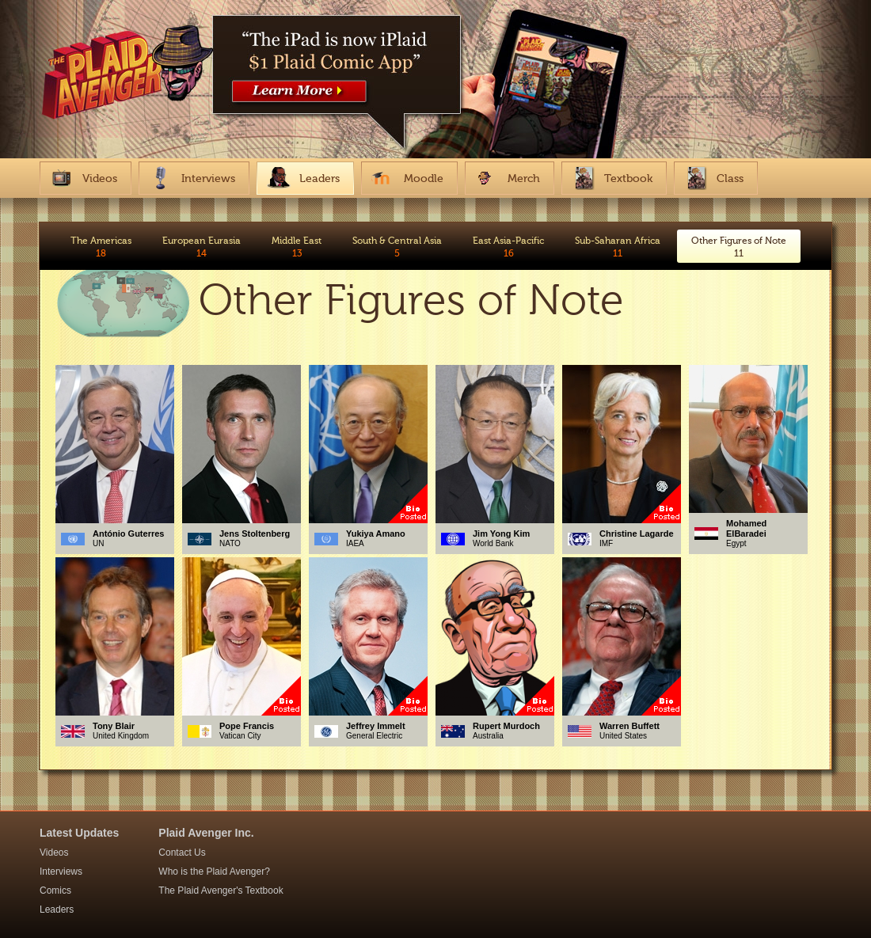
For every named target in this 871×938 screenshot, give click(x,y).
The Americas (100, 247)
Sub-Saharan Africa (617, 247)
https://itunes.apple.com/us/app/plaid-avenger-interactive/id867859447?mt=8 (340, 67)
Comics (55, 890)
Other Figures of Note (738, 247)
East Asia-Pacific (508, 247)
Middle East (296, 247)
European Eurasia (201, 247)
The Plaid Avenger (124, 81)
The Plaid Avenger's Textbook (220, 890)
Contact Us (181, 852)
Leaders (57, 909)
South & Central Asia (397, 247)
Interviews (61, 871)
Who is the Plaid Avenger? (214, 871)
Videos (54, 852)
